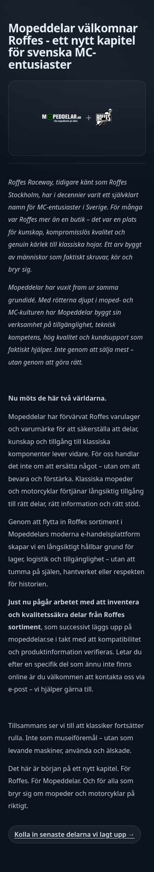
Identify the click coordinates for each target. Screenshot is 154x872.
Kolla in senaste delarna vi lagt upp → (74, 834)
